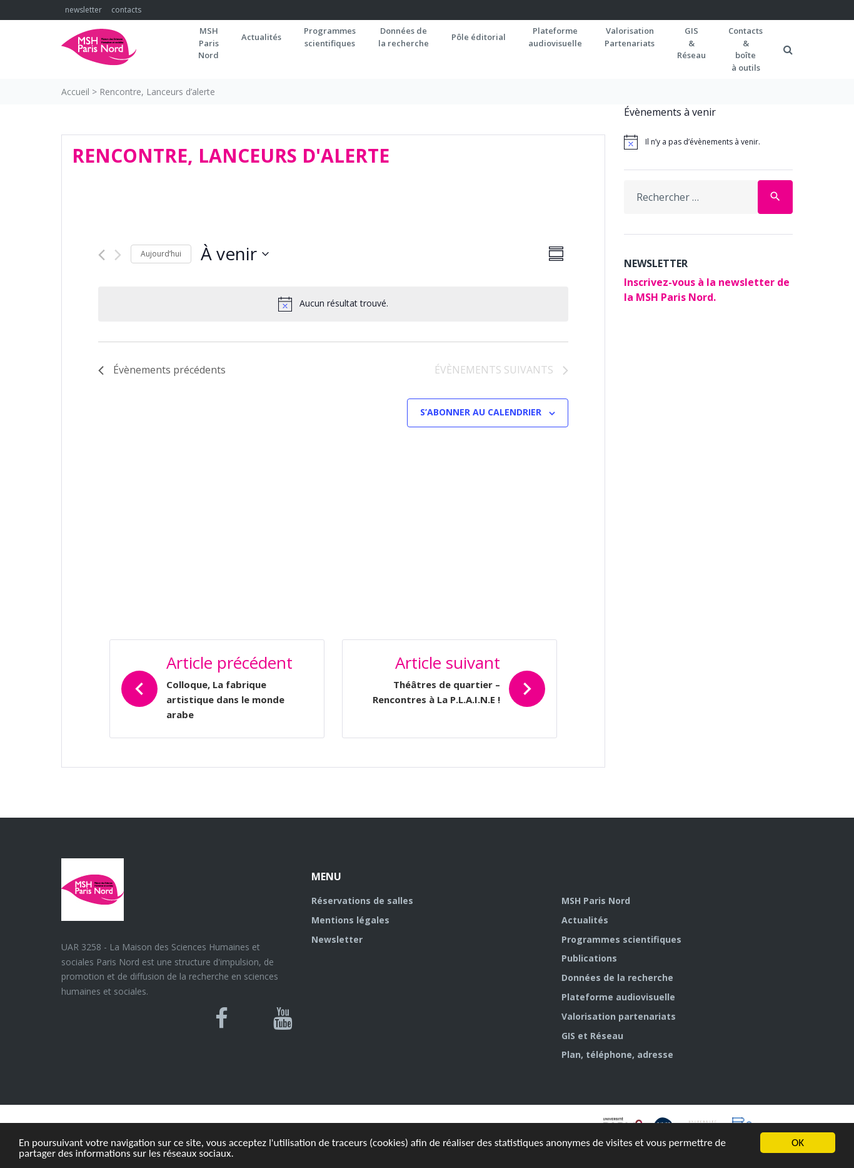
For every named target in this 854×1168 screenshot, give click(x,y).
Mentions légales (350, 920)
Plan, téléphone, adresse (617, 1054)
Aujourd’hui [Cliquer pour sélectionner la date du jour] (161, 253)
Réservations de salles (362, 900)
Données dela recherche (403, 37)
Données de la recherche (617, 977)
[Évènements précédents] (101, 255)
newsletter (83, 9)
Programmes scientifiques (330, 37)
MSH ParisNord (208, 43)
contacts (126, 9)
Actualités (261, 37)
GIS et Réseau (592, 1036)
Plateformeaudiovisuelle (555, 37)
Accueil (75, 92)
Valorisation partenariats (618, 1016)
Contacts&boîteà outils (745, 49)
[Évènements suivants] (117, 255)
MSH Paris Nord (595, 900)
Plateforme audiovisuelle (618, 997)
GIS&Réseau (691, 43)
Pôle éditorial (478, 37)
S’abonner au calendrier (480, 412)
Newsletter (337, 939)
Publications (589, 958)
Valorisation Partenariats (630, 37)
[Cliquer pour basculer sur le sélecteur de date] (235, 254)
